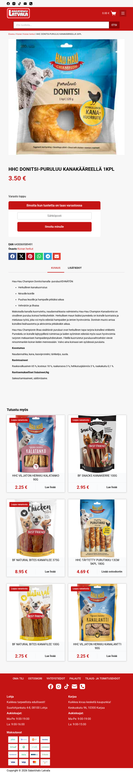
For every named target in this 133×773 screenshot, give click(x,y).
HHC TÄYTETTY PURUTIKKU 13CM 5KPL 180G (97, 562)
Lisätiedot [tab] (75, 267)
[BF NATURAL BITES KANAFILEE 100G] (36, 613)
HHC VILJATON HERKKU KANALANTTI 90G (97, 646)
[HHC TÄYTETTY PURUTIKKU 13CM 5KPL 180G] (97, 528)
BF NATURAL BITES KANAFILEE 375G (35, 560)
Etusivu (11, 34)
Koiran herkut (29, 34)
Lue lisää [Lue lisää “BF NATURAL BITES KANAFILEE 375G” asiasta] (50, 571)
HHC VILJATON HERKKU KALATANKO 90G (35, 477)
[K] (123, 13)
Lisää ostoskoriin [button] (112, 571)
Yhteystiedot (56, 678)
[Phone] (30, 3)
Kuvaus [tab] (55, 267)
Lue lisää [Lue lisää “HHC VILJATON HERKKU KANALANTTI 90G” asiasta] (111, 656)
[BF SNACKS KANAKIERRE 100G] (97, 444)
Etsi (114, 25)
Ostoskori (35, 678)
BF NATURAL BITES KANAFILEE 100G (35, 644)
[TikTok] (19, 3)
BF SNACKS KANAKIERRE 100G (97, 475)
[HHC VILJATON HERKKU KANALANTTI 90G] (97, 613)
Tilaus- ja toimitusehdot (102, 678)
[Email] (25, 3)
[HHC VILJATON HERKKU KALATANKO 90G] (36, 444)
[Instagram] (13, 3)
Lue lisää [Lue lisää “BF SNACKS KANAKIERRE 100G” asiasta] (111, 487)
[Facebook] (8, 3)
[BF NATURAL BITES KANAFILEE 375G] (36, 528)
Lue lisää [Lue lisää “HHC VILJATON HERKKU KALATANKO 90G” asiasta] (50, 487)
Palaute (75, 678)
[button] (12, 256)
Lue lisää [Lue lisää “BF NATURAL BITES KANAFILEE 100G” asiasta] (50, 656)
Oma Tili (18, 678)
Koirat (19, 34)
